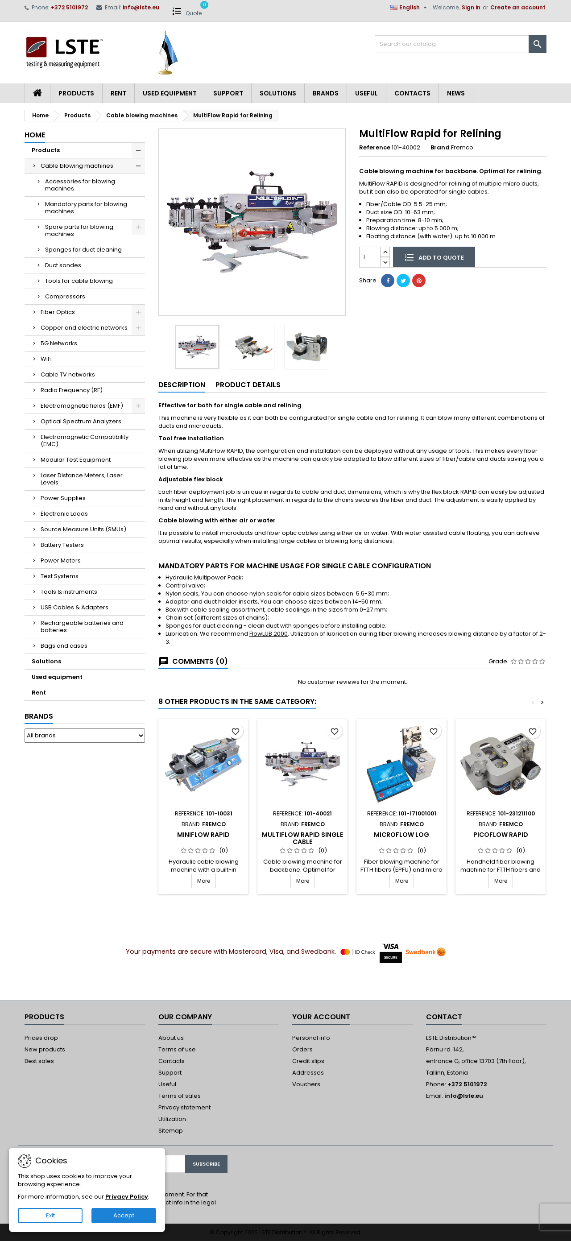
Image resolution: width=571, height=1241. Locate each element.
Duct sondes (63, 265)
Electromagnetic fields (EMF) (82, 405)
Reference (374, 148)
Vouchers (306, 1084)
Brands (326, 93)
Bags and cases (64, 645)
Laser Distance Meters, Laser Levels (82, 479)
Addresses (308, 1072)
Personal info (311, 1038)
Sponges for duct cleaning (83, 249)
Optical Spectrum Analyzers (81, 421)
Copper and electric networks (84, 327)
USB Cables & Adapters (74, 607)
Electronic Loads (64, 513)
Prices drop (41, 1038)
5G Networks (59, 343)
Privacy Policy (126, 1196)
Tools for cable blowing (79, 281)
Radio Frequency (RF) (72, 390)
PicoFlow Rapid (500, 834)
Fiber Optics (58, 312)
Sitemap (170, 1130)
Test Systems (60, 576)
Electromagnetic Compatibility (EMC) (84, 440)
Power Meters (61, 560)
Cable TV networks (68, 374)
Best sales (39, 1061)
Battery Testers (62, 545)
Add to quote (434, 257)
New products (45, 1049)
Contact (444, 1017)
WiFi (46, 359)
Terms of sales (179, 1096)
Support (228, 93)
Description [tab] (181, 385)
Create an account (518, 7)
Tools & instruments (69, 591)
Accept (123, 1215)
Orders (302, 1049)
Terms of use (177, 1049)
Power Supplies (63, 498)
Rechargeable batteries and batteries (82, 626)
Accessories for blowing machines (80, 185)
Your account (321, 1017)
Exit (50, 1215)
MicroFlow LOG (401, 834)
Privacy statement (184, 1107)
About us (171, 1038)
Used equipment (170, 93)
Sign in (471, 7)
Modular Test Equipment (76, 459)
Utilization (172, 1119)
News (456, 93)
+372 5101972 (69, 7)
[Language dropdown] (409, 7)
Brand (440, 148)
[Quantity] (370, 257)
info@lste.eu (141, 7)
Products (76, 93)
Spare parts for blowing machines (79, 230)
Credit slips (308, 1061)
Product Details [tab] (248, 385)
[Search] (460, 44)
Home (35, 135)
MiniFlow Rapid (203, 834)
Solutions (278, 93)
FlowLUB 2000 (268, 633)
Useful (366, 93)
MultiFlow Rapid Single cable (302, 838)
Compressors (65, 296)
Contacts (412, 93)
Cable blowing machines (77, 165)
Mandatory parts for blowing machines (86, 207)
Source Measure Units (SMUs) (83, 529)
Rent (118, 93)
